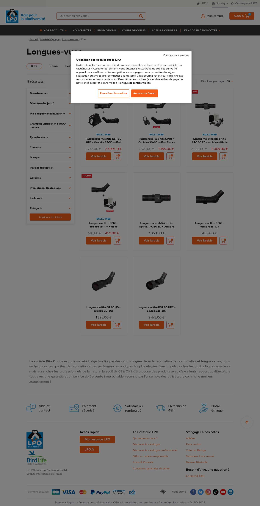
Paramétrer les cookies (113, 93)
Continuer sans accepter (176, 55)
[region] (131, 77)
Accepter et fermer (144, 93)
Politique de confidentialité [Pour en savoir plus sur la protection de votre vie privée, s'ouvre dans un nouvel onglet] (134, 82)
